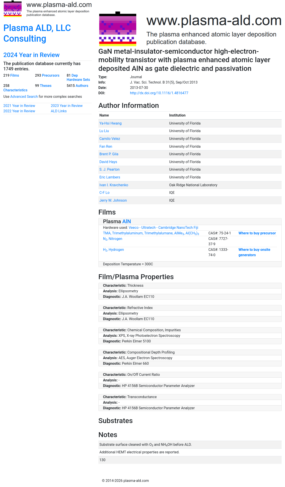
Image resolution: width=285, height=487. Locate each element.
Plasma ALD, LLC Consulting (37, 33)
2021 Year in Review (19, 106)
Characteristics (15, 90)
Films (14, 75)
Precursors (50, 75)
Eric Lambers (109, 177)
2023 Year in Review (67, 106)
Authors (82, 86)
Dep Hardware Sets (78, 77)
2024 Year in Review (31, 55)
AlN (126, 221)
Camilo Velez (109, 139)
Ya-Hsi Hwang (110, 123)
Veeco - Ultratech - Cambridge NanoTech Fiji (163, 227)
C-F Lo (104, 192)
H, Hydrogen (113, 250)
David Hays (108, 162)
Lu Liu (104, 131)
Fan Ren (105, 146)
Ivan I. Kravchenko (113, 185)
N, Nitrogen (112, 239)
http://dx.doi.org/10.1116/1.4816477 (159, 93)
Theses (45, 86)
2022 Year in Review (19, 111)
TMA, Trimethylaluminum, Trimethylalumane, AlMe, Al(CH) (151, 233)
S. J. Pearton (109, 169)
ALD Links (59, 111)
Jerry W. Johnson (113, 200)
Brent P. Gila (108, 154)
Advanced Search (24, 96)
